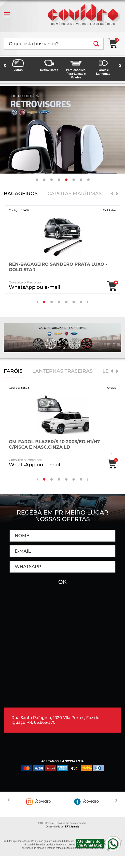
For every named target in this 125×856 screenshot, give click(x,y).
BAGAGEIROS (21, 193)
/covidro (38, 801)
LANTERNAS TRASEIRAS (62, 371)
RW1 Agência (72, 826)
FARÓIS (13, 371)
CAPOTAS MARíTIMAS (74, 193)
